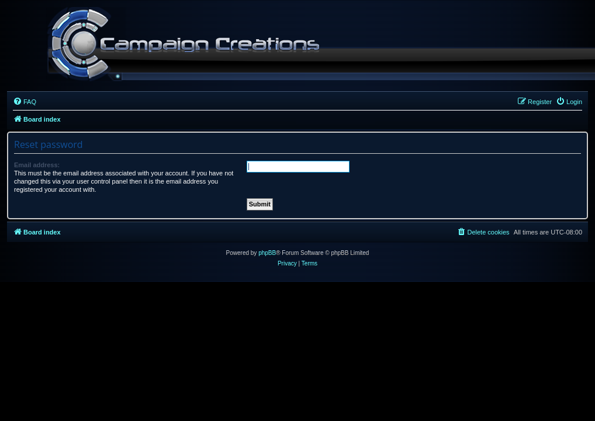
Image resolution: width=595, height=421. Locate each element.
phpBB (267, 253)
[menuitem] (24, 102)
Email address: (37, 164)
